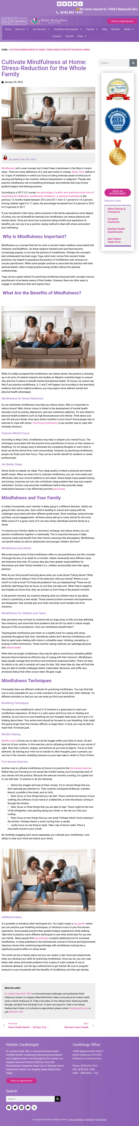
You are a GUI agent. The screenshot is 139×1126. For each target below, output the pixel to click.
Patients (92, 29)
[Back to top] (134, 1108)
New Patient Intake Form (114, 240)
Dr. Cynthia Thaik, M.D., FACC (18, 994)
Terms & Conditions (76, 1120)
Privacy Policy (101, 1120)
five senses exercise (81, 768)
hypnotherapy (41, 938)
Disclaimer (89, 1120)
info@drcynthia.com (78, 1008)
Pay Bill (69, 36)
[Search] (133, 63)
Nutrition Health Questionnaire (116, 230)
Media (129, 29)
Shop (82, 36)
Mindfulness (8, 168)
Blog (104, 29)
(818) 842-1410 (15, 1012)
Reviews (115, 29)
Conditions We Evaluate (68, 29)
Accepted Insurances (114, 220)
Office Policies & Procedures (117, 210)
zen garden (79, 923)
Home (8, 29)
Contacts (56, 36)
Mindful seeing (9, 740)
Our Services (41, 29)
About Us (21, 29)
